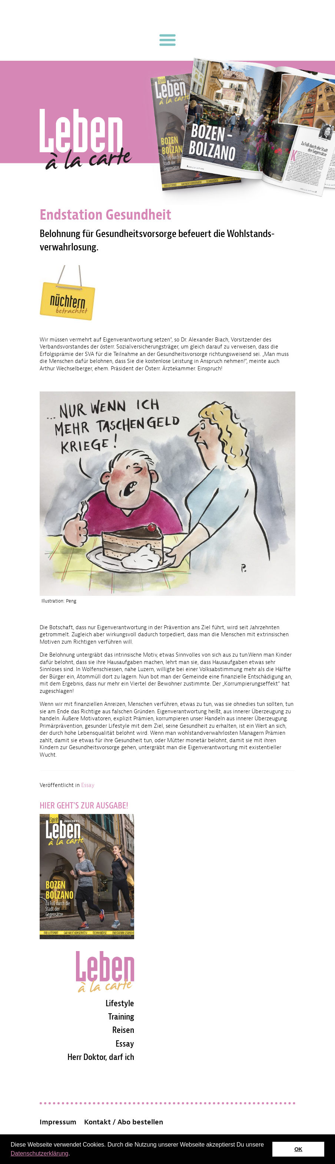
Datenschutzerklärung (40, 1153)
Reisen (123, 1029)
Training (121, 1016)
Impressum (58, 1122)
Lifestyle (120, 1003)
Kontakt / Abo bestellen (123, 1122)
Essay (87, 785)
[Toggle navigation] (167, 40)
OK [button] (298, 1149)
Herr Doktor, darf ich (100, 1057)
